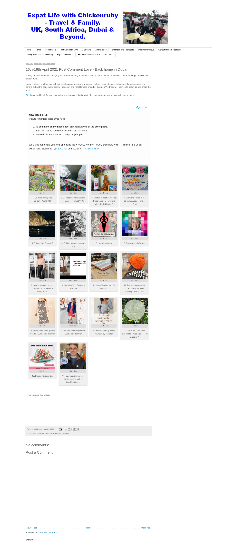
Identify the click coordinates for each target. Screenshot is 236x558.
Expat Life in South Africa (89, 54)
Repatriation (50, 50)
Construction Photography (169, 50)
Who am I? (108, 54)
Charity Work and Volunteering (39, 54)
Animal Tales (101, 50)
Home (28, 50)
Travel (38, 50)
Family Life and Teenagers (122, 50)
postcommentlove (62, 433)
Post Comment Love (69, 50)
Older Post (145, 528)
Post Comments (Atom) (48, 532)
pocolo (36, 433)
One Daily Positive (146, 50)
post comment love (46, 433)
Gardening (86, 50)
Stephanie (31, 95)
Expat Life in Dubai (65, 54)
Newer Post (32, 528)
